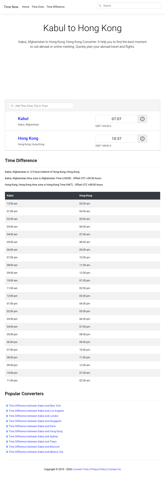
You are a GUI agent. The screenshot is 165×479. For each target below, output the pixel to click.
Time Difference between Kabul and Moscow (34, 446)
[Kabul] (116, 119)
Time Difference (55, 6)
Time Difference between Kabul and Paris (32, 426)
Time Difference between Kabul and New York (35, 405)
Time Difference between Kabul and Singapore (35, 421)
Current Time (81, 469)
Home (25, 6)
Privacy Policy (98, 469)
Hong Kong (28, 138)
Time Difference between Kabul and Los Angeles (36, 410)
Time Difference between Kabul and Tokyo (33, 441)
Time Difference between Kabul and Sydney (33, 436)
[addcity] (41, 106)
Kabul (23, 118)
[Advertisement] (82, 74)
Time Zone (38, 6)
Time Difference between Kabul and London (34, 415)
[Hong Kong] (116, 139)
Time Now (11, 7)
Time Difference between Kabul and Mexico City (36, 451)
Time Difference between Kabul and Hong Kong (36, 431)
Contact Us (114, 469)
